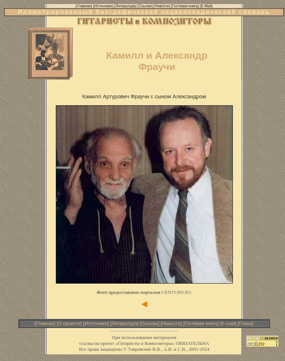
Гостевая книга (200, 323)
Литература (124, 323)
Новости (171, 323)
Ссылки (149, 323)
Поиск (245, 323)
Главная (45, 323)
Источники (96, 323)
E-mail (228, 323)
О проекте (69, 323)
